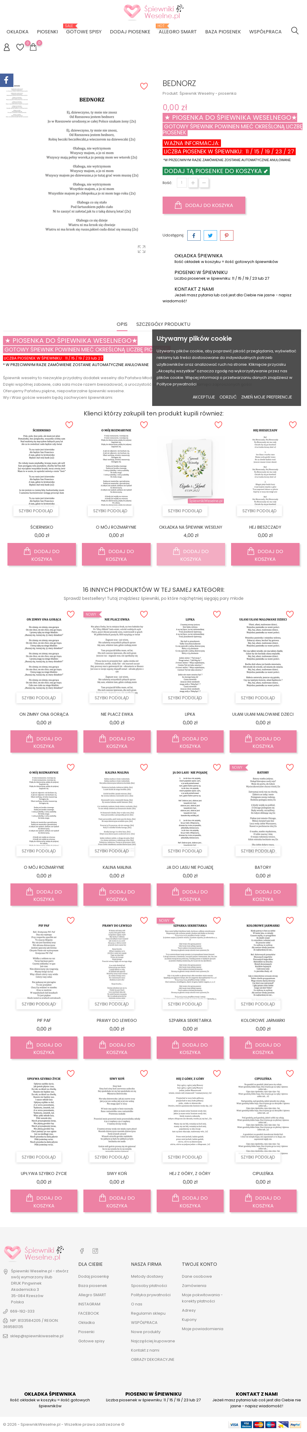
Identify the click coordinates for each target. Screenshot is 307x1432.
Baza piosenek (223, 31)
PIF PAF (44, 1020)
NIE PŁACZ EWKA (117, 714)
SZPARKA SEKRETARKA (190, 1020)
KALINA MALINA (117, 867)
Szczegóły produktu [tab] (163, 324)
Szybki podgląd (36, 511)
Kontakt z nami (145, 1350)
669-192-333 (22, 1311)
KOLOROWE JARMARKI (263, 1020)
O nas (136, 1304)
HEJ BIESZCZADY (265, 527)
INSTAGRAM (89, 1304)
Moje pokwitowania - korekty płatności (202, 1298)
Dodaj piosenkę (93, 1276)
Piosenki (47, 31)
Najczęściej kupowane (153, 1341)
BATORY (263, 867)
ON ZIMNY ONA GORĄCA (43, 714)
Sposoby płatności (149, 1285)
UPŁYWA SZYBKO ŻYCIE (44, 1173)
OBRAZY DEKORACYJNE (152, 1359)
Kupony (189, 1319)
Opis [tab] (122, 324)
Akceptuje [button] (204, 397)
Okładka (18, 31)
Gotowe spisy (84, 29)
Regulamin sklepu (148, 1313)
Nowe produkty (145, 1332)
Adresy (189, 1310)
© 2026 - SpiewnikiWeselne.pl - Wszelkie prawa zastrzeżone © (63, 1424)
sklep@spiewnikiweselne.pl (36, 1336)
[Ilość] (182, 183)
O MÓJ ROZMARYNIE (116, 527)
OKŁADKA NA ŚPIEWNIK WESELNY (190, 527)
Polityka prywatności (151, 1295)
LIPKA (190, 714)
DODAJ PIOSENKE (130, 31)
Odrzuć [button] (228, 397)
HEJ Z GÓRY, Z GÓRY (190, 1173)
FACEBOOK (88, 1313)
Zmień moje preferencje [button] (266, 397)
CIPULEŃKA (263, 1173)
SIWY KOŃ (117, 1173)
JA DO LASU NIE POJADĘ (190, 867)
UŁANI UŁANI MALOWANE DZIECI (263, 714)
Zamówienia (194, 1285)
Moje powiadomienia (202, 1329)
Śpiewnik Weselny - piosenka (208, 93)
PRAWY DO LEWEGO (117, 1020)
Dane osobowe (197, 1276)
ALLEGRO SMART (178, 29)
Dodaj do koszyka (204, 205)
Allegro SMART (92, 1295)
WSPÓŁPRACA (265, 31)
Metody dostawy (147, 1276)
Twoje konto (199, 1264)
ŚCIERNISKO (41, 527)
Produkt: (170, 93)
